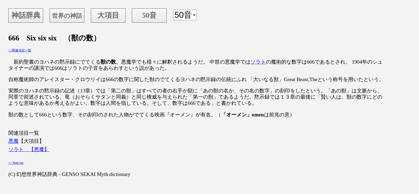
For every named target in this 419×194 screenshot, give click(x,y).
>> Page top (15, 162)
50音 (149, 15)
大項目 (108, 15)
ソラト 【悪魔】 (28, 149)
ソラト (258, 62)
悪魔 (13, 141)
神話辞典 (25, 15)
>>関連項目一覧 (19, 50)
